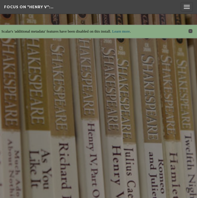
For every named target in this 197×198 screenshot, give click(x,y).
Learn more (122, 28)
